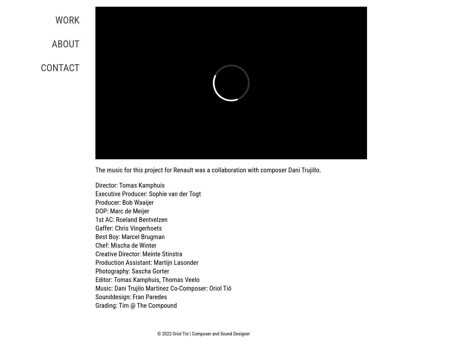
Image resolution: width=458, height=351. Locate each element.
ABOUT (66, 44)
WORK (67, 20)
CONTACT (60, 68)
